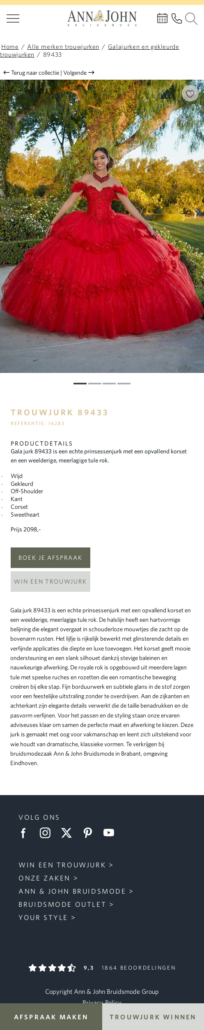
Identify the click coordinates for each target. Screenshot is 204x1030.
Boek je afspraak (50, 557)
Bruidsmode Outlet (62, 904)
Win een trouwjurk (50, 581)
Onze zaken (44, 878)
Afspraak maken (51, 1017)
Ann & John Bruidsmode (72, 891)
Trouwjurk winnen (153, 1017)
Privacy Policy (102, 1002)
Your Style (43, 917)
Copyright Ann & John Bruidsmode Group (102, 991)
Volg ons (39, 817)
